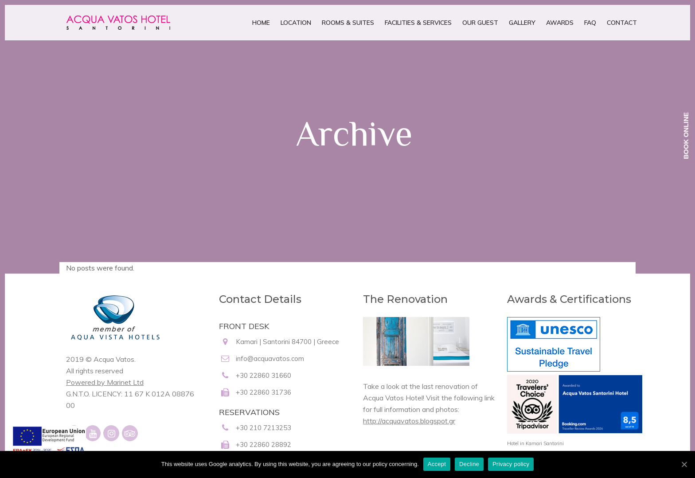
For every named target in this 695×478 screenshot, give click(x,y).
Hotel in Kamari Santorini (535, 443)
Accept (437, 464)
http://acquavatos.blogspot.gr (409, 420)
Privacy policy (510, 464)
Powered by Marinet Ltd (105, 382)
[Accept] (683, 464)
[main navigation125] (48, 446)
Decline (469, 464)
